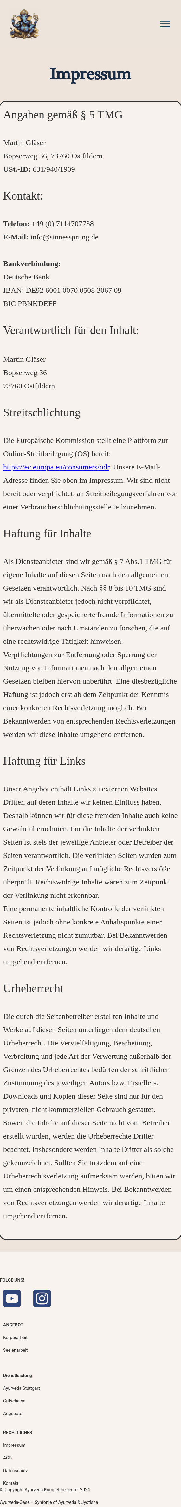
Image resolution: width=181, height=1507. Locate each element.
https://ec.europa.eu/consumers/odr (56, 467)
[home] (22, 24)
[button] (163, 23)
